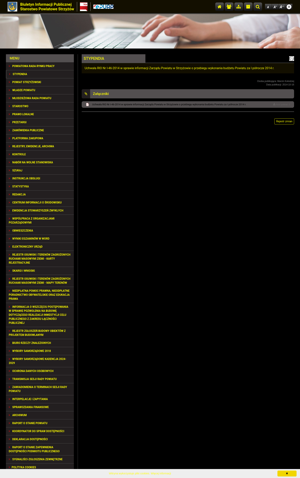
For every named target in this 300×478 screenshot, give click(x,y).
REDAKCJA (17, 194)
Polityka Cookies (22, 467)
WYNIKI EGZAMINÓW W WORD (29, 238)
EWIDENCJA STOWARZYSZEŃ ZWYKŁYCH (36, 210)
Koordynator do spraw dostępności (36, 431)
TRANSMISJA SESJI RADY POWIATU (33, 379)
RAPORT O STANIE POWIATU (28, 423)
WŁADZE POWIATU (22, 90)
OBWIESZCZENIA (21, 230)
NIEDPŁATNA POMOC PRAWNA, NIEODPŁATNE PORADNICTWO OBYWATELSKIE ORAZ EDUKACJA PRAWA (39, 294)
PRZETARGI (18, 122)
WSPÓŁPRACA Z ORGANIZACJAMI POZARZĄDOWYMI (32, 220)
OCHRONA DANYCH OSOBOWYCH (31, 371)
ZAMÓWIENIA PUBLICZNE (26, 130)
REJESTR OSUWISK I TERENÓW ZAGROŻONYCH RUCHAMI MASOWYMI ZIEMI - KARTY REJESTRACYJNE (40, 258)
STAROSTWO (18, 106)
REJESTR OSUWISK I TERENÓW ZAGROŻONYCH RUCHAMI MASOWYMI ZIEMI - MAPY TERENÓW (40, 280)
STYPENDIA (18, 74)
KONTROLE (17, 154)
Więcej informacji (161, 473)
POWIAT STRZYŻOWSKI (25, 82)
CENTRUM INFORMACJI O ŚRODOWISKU (35, 202)
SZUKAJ (15, 170)
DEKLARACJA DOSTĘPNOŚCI (28, 439)
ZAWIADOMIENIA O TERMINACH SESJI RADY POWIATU (38, 389)
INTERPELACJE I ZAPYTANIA (28, 399)
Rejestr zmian (284, 121)
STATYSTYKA (19, 186)
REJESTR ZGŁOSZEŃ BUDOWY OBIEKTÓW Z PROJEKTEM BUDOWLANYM (37, 332)
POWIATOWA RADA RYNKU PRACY (32, 66)
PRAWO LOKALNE (21, 114)
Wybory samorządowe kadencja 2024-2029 (37, 361)
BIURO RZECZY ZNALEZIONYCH (30, 342)
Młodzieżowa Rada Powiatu (30, 98)
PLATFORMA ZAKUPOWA (26, 138)
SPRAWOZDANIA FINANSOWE (29, 407)
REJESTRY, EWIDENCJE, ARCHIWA (31, 146)
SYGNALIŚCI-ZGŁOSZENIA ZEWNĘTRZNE (36, 459)
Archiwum (18, 415)
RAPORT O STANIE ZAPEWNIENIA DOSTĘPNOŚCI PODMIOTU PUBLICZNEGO (34, 449)
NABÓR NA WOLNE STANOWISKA (31, 162)
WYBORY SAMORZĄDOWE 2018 (30, 350)
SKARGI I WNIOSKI (22, 270)
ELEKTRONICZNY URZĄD (26, 246)
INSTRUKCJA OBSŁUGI (24, 178)
